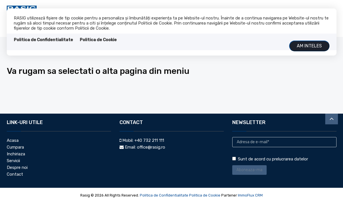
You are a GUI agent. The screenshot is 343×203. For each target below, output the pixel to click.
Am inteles (309, 45)
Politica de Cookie (98, 39)
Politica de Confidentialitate (43, 39)
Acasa (13, 140)
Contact (15, 174)
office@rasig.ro (151, 147)
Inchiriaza (16, 153)
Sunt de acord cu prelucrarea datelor (270, 159)
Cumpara (15, 147)
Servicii (13, 160)
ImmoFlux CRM (250, 195)
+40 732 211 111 (149, 140)
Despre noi (17, 167)
